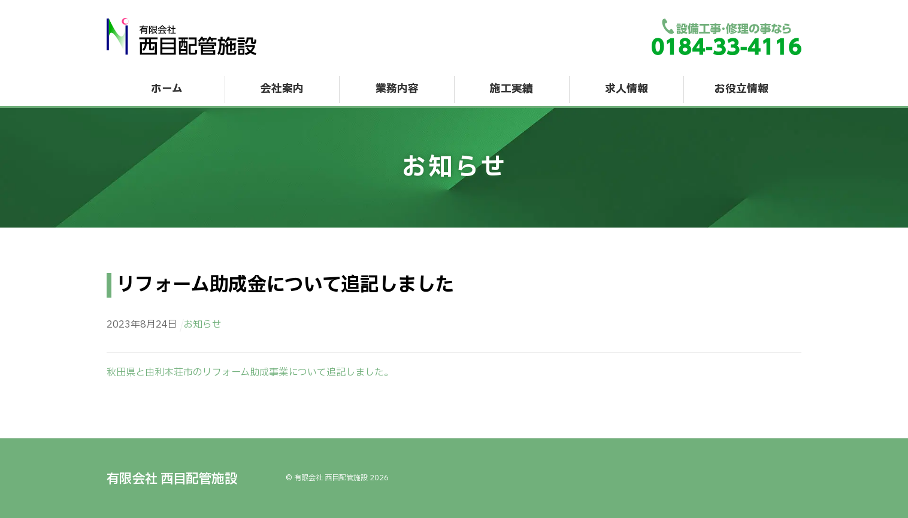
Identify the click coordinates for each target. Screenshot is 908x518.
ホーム (167, 89)
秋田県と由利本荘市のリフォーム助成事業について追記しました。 (250, 372)
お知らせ (202, 324)
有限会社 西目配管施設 (331, 477)
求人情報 (626, 89)
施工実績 (511, 89)
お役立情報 (741, 89)
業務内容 (397, 89)
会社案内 (282, 89)
